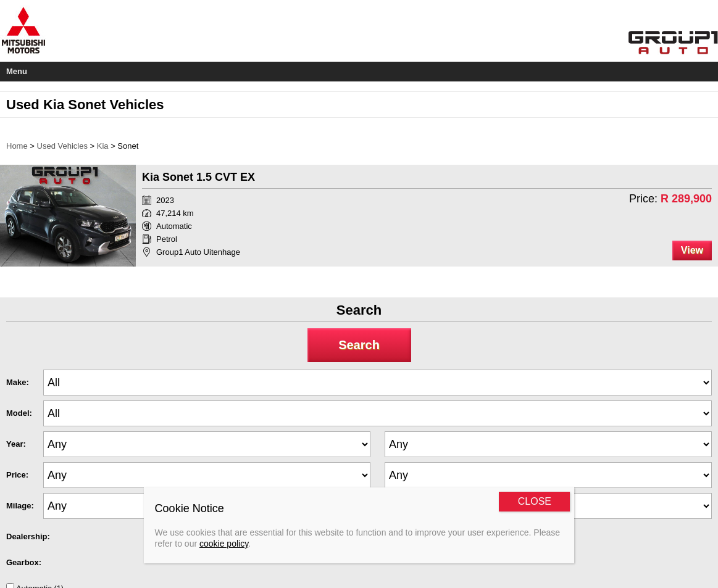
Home (17, 146)
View (692, 250)
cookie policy (223, 544)
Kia (103, 146)
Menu (16, 71)
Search (359, 345)
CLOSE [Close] (534, 501)
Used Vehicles (62, 146)
